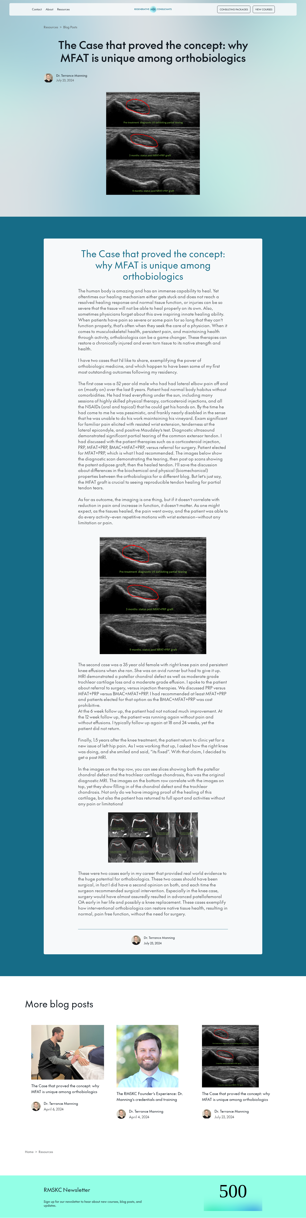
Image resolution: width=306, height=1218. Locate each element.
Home (29, 1152)
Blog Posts (70, 27)
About (49, 9)
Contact (37, 9)
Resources (63, 9)
